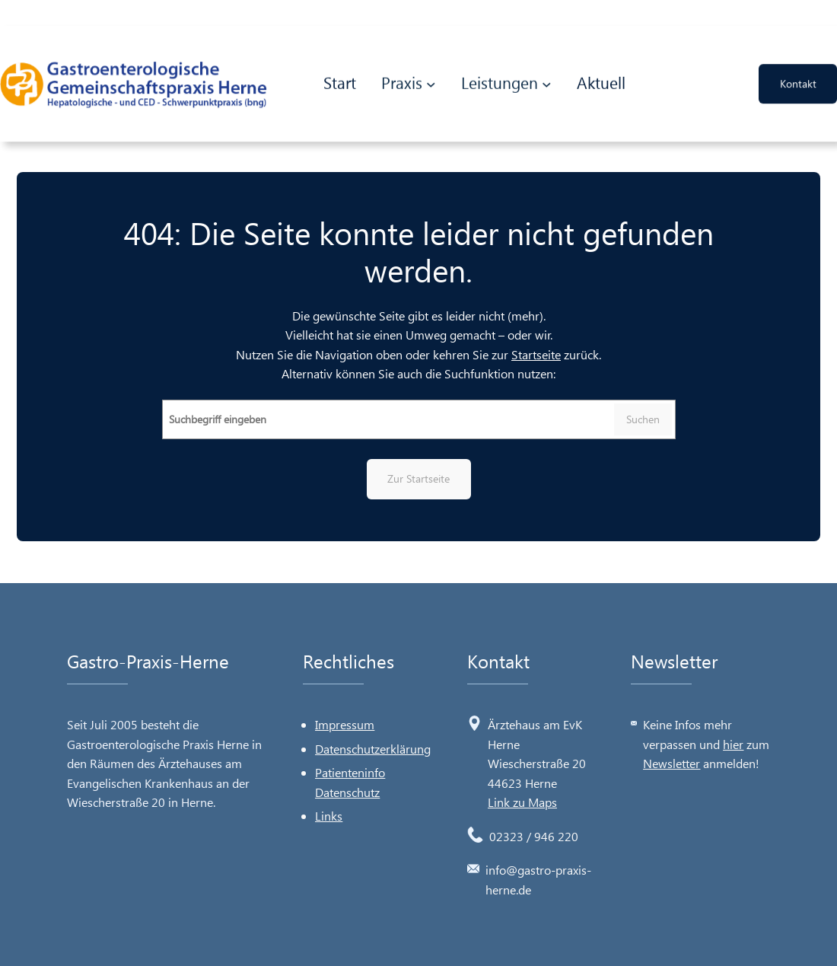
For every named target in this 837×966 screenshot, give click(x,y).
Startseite (536, 354)
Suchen (643, 419)
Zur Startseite (418, 478)
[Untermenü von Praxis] (431, 81)
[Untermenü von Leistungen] (547, 81)
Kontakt (798, 80)
